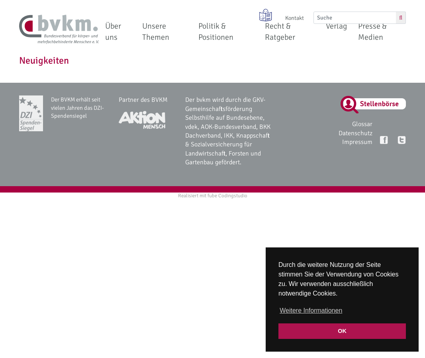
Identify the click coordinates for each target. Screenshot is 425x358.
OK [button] (342, 331)
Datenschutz (355, 133)
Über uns (113, 31)
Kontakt (294, 17)
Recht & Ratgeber (280, 31)
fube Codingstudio (227, 196)
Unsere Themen (155, 31)
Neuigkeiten (44, 60)
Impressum (357, 142)
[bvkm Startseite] (59, 29)
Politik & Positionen (215, 31)
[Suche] (354, 18)
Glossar (362, 124)
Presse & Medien (372, 31)
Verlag (336, 26)
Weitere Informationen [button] (311, 310)
